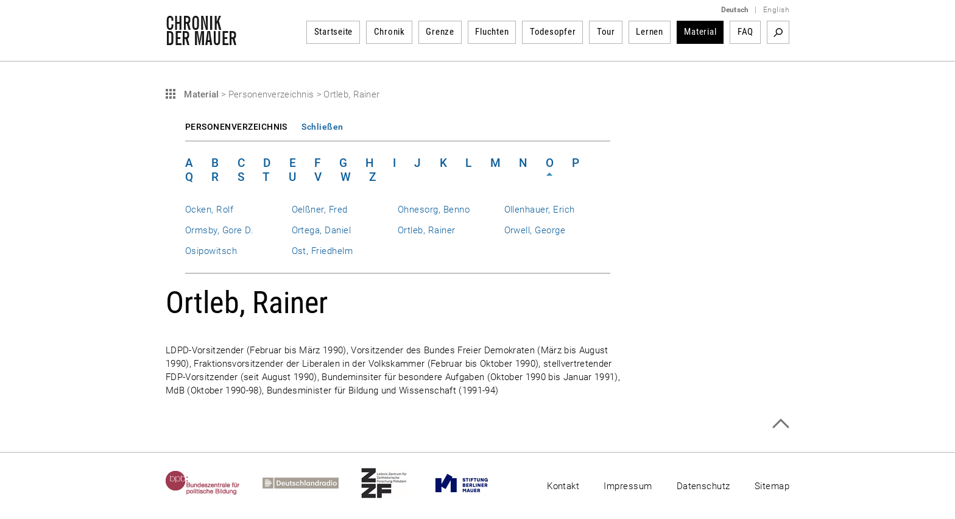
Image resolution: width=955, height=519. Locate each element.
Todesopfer (553, 31)
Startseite (333, 31)
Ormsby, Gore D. (219, 230)
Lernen (649, 31)
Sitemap (772, 486)
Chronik (389, 31)
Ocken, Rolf (209, 209)
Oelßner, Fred (320, 209)
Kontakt (563, 486)
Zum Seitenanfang (780, 423)
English (776, 9)
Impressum (628, 486)
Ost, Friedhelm (322, 250)
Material (700, 31)
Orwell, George (535, 230)
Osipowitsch (211, 250)
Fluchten (492, 31)
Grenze (440, 31)
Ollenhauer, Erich (539, 209)
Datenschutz (703, 486)
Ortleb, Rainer (427, 230)
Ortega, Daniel (321, 230)
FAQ (745, 31)
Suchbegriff (778, 32)
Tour (606, 31)
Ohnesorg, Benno (434, 209)
